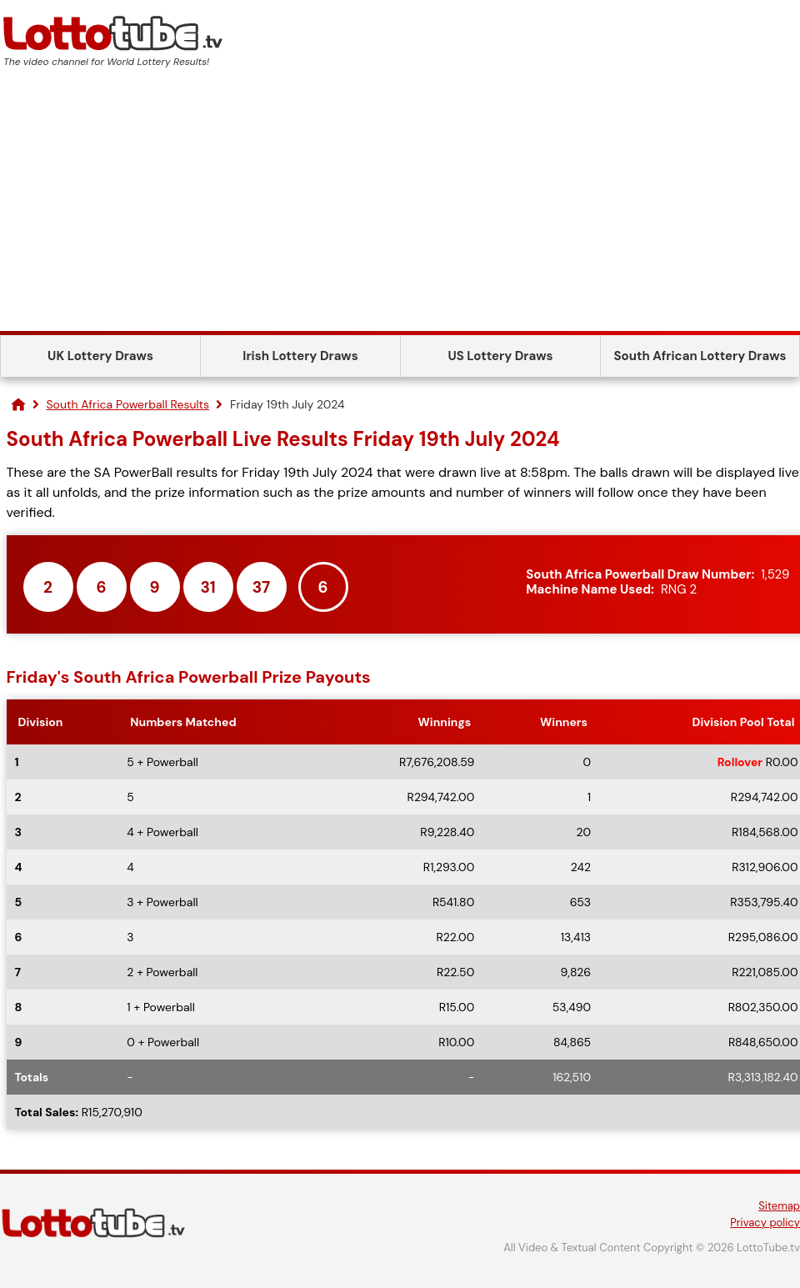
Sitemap (779, 1206)
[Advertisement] (400, 206)
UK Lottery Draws (100, 356)
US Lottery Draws (500, 356)
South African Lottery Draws (700, 356)
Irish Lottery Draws (300, 356)
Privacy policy (765, 1222)
